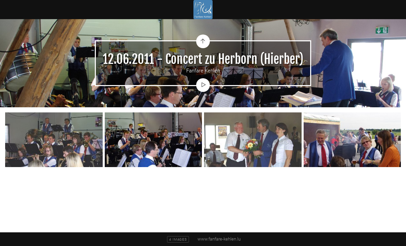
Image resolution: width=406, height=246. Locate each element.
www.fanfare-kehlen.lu (219, 239)
